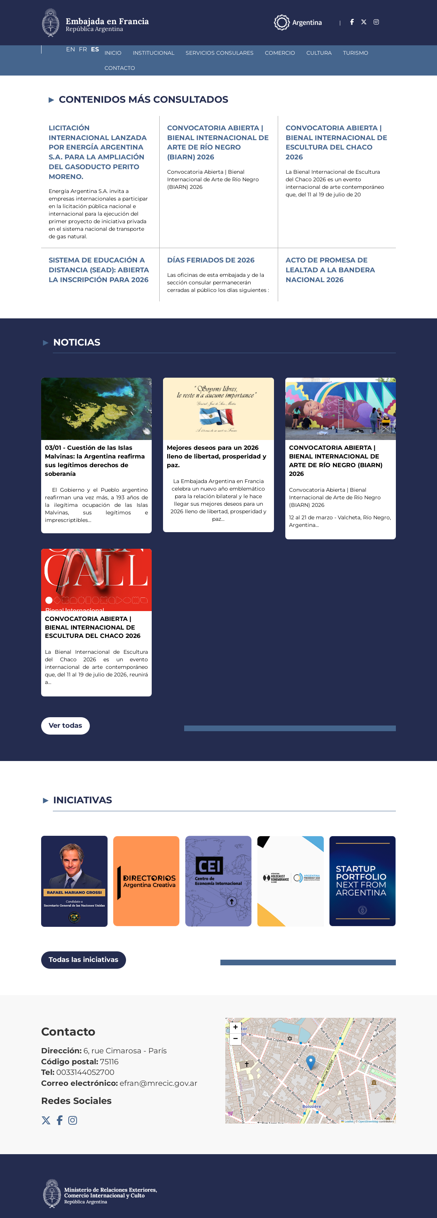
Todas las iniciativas (83, 944)
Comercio (228, 52)
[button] (310, 1048)
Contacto (343, 52)
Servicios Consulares (168, 52)
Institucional (101, 52)
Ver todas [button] (65, 710)
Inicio (60, 52)
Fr (377, 22)
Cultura (267, 52)
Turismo (303, 52)
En (361, 22)
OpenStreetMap (369, 1106)
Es (392, 22)
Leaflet (347, 1106)
